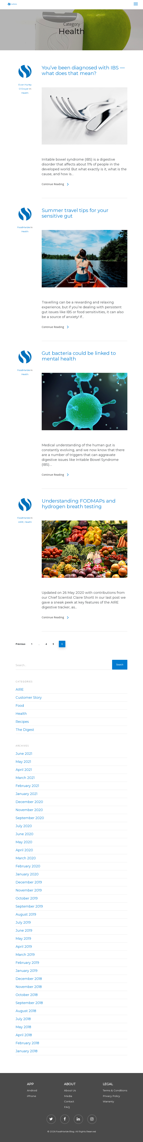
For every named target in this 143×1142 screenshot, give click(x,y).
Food (20, 706)
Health (24, 92)
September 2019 (29, 906)
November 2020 (29, 810)
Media (68, 1096)
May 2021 (23, 762)
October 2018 (27, 995)
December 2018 (29, 979)
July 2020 (24, 826)
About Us (70, 1090)
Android (32, 1090)
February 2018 (27, 1043)
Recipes (22, 722)
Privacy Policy (111, 1096)
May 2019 (23, 939)
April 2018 (24, 1035)
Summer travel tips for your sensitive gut (75, 213)
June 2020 (24, 834)
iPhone (31, 1096)
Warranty (108, 1101)
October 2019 (27, 898)
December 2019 (29, 882)
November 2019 (29, 890)
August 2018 (26, 1011)
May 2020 (24, 842)
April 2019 (24, 947)
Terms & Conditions (115, 1090)
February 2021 (27, 786)
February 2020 (28, 866)
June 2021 (24, 754)
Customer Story (29, 698)
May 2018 (23, 1027)
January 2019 (26, 971)
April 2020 (24, 850)
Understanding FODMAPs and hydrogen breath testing (78, 503)
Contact (69, 1101)
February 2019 (27, 963)
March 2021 (25, 778)
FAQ (67, 1107)
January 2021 (26, 794)
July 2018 (23, 1019)
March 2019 (25, 955)
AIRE (21, 522)
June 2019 (24, 930)
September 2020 (30, 818)
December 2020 (29, 802)
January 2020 (27, 874)
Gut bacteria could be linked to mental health (79, 356)
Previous (20, 644)
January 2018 (26, 1051)
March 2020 (26, 858)
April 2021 (24, 770)
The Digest (25, 730)
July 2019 (23, 922)
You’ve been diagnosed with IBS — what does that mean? (83, 70)
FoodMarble (23, 227)
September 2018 (29, 1003)
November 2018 (29, 987)
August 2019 (26, 914)
